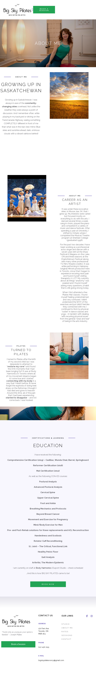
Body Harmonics (43, 568)
